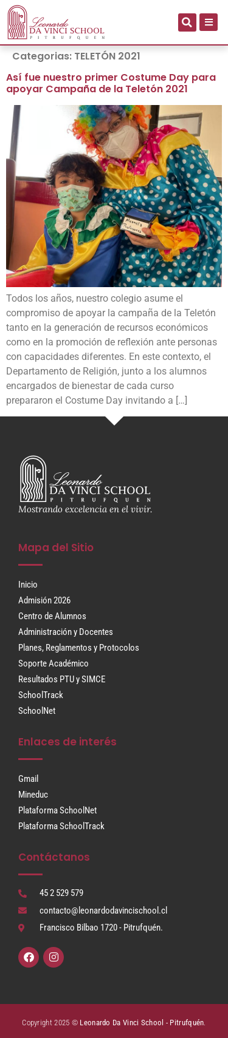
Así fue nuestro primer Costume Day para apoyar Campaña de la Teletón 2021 (111, 83)
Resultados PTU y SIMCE (61, 679)
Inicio (28, 584)
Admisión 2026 (44, 600)
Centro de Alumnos (52, 616)
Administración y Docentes (65, 631)
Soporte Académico (53, 663)
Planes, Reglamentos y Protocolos (78, 647)
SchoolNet (36, 710)
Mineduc (33, 794)
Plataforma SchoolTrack (61, 826)
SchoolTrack (40, 695)
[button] (187, 22)
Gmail (28, 778)
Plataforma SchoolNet (57, 810)
